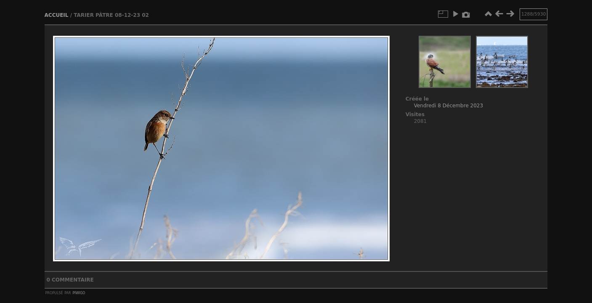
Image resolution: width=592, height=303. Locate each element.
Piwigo (78, 292)
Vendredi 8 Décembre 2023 (448, 106)
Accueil (57, 15)
